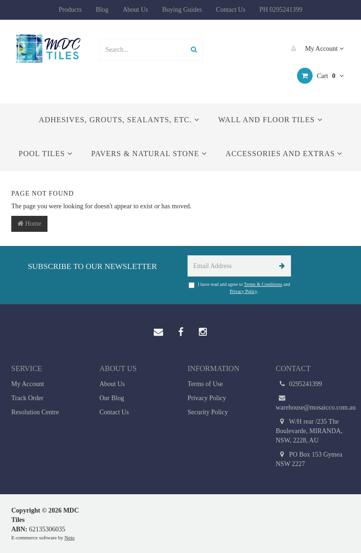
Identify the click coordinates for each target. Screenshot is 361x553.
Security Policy (208, 412)
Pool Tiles (45, 154)
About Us (135, 9)
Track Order (27, 398)
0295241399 (299, 384)
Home (29, 223)
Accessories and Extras (284, 154)
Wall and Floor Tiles (270, 120)
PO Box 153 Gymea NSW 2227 (309, 458)
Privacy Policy (243, 291)
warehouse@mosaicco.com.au (313, 402)
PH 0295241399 (280, 9)
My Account (315, 48)
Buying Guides (182, 9)
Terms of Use (205, 383)
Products (70, 9)
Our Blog (112, 398)
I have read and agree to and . (239, 287)
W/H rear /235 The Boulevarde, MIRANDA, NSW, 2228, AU (309, 430)
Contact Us (230, 9)
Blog (102, 9)
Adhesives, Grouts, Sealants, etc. (119, 120)
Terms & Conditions (263, 284)
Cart (320, 76)
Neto (69, 537)
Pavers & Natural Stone (149, 154)
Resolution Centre (35, 412)
